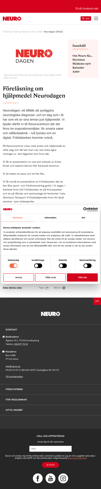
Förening (7, 32)
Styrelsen (79, 59)
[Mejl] (50, 449)
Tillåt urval (50, 277)
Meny (96, 18)
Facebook (38, 478)
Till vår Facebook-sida (86, 8)
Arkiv (33, 32)
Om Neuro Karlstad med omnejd (83, 55)
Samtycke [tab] (18, 217)
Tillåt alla (82, 277)
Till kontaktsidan (14, 376)
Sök (86, 18)
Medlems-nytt (82, 63)
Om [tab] (83, 217)
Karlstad (26, 32)
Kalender (78, 67)
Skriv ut (57, 288)
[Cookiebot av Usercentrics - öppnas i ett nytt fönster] (85, 209)
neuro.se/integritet (77, 458)
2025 (40, 32)
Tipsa (41, 288)
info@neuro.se (13, 366)
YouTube (50, 478)
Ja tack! (50, 465)
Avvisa (18, 277)
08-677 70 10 (21, 344)
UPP (97, 301)
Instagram (63, 478)
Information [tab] (50, 217)
